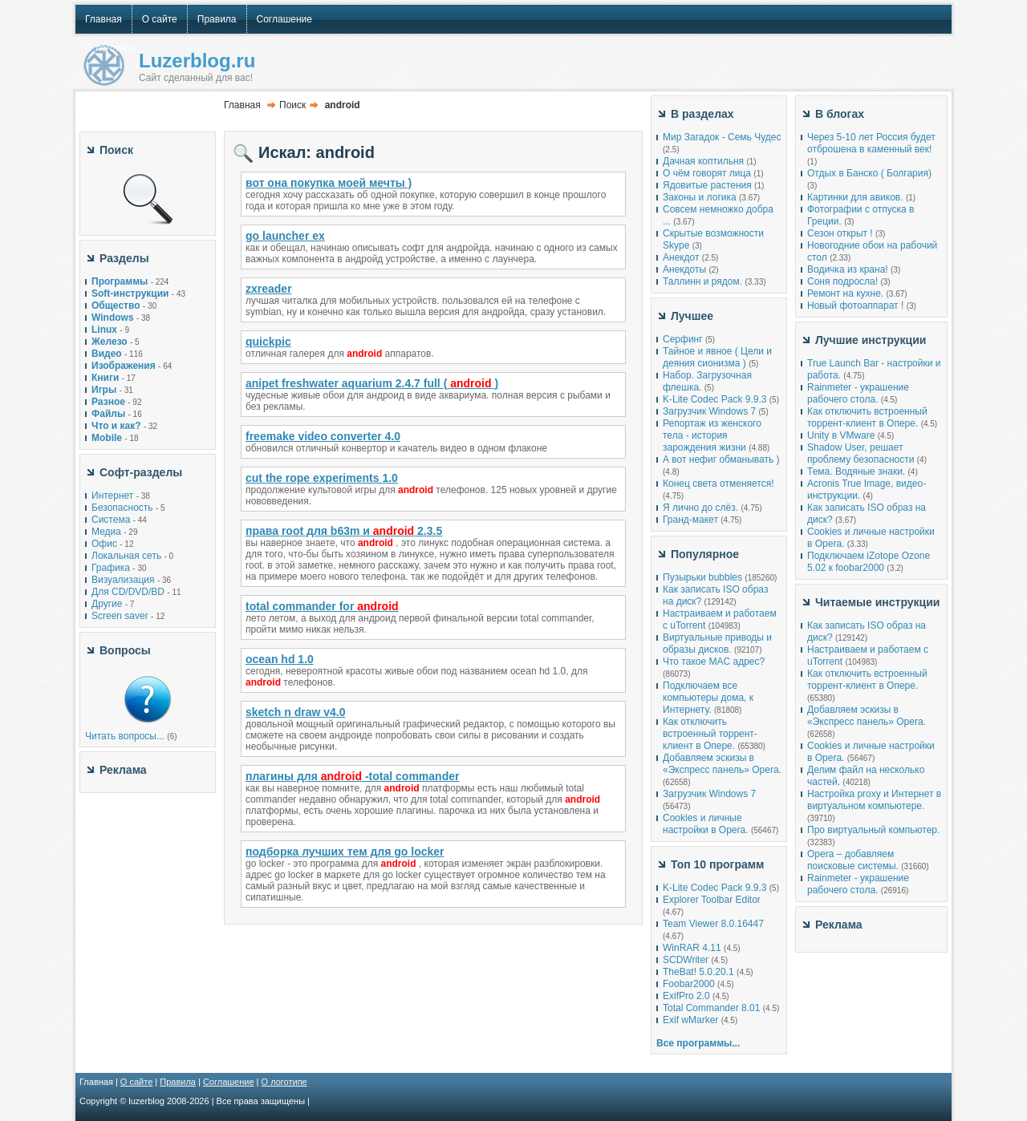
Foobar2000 (689, 983)
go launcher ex (285, 235)
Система (110, 519)
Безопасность (122, 507)
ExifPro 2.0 (686, 996)
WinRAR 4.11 (692, 947)
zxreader (269, 288)
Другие (106, 603)
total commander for (322, 606)
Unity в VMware (842, 435)
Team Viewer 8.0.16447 (713, 923)
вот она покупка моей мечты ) (329, 182)
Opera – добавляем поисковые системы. (853, 860)
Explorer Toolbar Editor (712, 899)
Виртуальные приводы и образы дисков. (717, 643)
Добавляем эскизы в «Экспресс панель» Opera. (722, 763)
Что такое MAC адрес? (714, 661)
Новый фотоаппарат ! (855, 305)
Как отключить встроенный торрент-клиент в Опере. (710, 733)
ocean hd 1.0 (280, 659)
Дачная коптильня (703, 161)
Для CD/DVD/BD (127, 591)
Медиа (106, 531)
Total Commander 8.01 (711, 1008)
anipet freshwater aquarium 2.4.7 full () (372, 383)
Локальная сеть (126, 555)
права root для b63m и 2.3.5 (344, 530)
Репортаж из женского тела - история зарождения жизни (712, 435)
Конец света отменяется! (718, 483)
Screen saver (119, 615)
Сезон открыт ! (840, 233)
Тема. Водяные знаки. (856, 471)
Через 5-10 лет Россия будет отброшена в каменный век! (871, 143)
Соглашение (228, 1082)
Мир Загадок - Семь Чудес (722, 137)
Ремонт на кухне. (845, 293)
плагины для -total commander (352, 776)
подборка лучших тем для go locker (345, 851)
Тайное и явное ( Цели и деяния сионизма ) (717, 357)
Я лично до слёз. (700, 507)
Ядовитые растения (707, 185)
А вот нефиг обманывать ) (721, 459)
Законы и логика (700, 197)
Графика (110, 567)
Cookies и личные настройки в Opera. (706, 824)
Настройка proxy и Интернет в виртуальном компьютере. (874, 799)
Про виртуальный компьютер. (873, 830)
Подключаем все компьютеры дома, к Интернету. (708, 697)
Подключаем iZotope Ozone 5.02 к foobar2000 (868, 561)
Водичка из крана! (847, 269)
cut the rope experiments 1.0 (322, 477)
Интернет (112, 495)
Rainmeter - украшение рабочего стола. (858, 393)
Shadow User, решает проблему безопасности (860, 453)
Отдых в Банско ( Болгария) (869, 173)
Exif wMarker (690, 1020)
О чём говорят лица (707, 173)
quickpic (268, 341)
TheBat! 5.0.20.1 (700, 971)
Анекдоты (684, 269)
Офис (104, 543)
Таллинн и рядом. (702, 281)
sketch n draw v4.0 (296, 712)
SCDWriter (685, 959)
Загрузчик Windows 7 (709, 411)
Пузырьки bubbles (702, 577)
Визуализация (123, 579)
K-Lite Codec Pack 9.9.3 (714, 399)
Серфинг (683, 339)
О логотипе (284, 1082)
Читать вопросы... (124, 736)
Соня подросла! (842, 281)
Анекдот (681, 257)
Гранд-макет (690, 519)
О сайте (136, 1082)
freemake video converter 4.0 (323, 436)
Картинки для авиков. (855, 197)
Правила (178, 1082)
